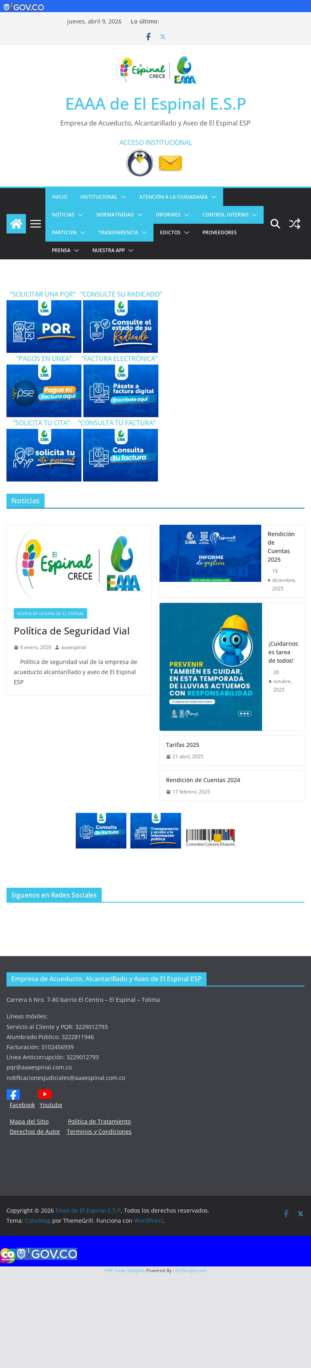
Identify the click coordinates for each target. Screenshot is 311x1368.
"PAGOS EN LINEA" (39, 358)
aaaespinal (73, 647)
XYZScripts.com (191, 1270)
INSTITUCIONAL (168, 142)
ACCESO (131, 142)
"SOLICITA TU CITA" (42, 422)
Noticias (63, 214)
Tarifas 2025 (182, 745)
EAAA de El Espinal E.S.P (155, 103)
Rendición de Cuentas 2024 (203, 780)
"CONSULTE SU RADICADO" (119, 294)
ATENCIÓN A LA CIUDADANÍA (173, 196)
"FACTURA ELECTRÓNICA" (115, 358)
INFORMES (168, 214)
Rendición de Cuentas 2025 (281, 546)
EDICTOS (170, 232)
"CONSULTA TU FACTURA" (117, 422)
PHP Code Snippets (124, 1270)
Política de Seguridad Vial (72, 630)
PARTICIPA (64, 232)
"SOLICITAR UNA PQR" (41, 294)
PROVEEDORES (219, 232)
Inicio (59, 196)
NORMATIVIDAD (115, 214)
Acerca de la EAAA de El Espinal (50, 613)
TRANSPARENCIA (118, 232)
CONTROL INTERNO (225, 214)
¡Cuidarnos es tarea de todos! (283, 652)
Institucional (98, 196)
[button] (121, 197)
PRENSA (61, 250)
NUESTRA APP (108, 250)
